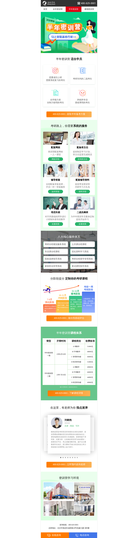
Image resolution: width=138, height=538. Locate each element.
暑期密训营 (89, 9)
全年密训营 (58, 9)
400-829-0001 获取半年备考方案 (69, 114)
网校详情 (55, 159)
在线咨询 (56, 535)
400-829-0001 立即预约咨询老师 (69, 464)
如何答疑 (55, 191)
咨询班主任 (82, 159)
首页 (45, 9)
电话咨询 (84, 535)
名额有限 (55, 224)
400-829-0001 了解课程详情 (69, 393)
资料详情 (82, 191)
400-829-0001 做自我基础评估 (69, 318)
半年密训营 (73, 9)
